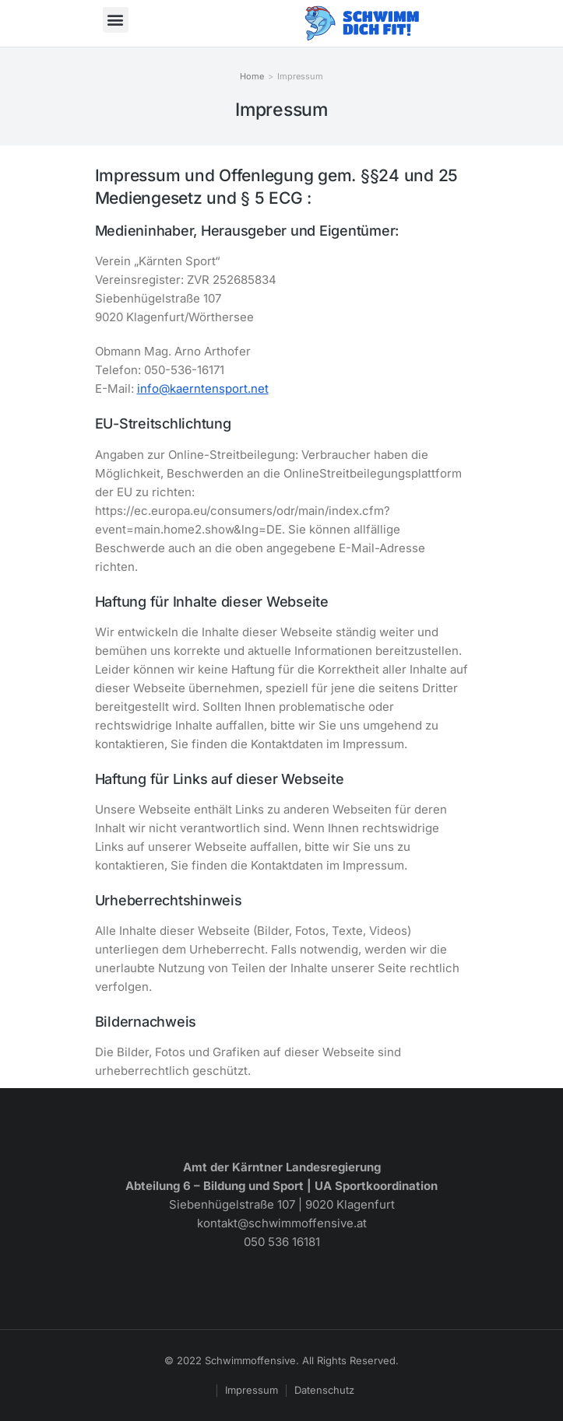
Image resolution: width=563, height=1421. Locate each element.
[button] (115, 20)
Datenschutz (324, 1390)
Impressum (251, 1390)
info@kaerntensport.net (203, 388)
